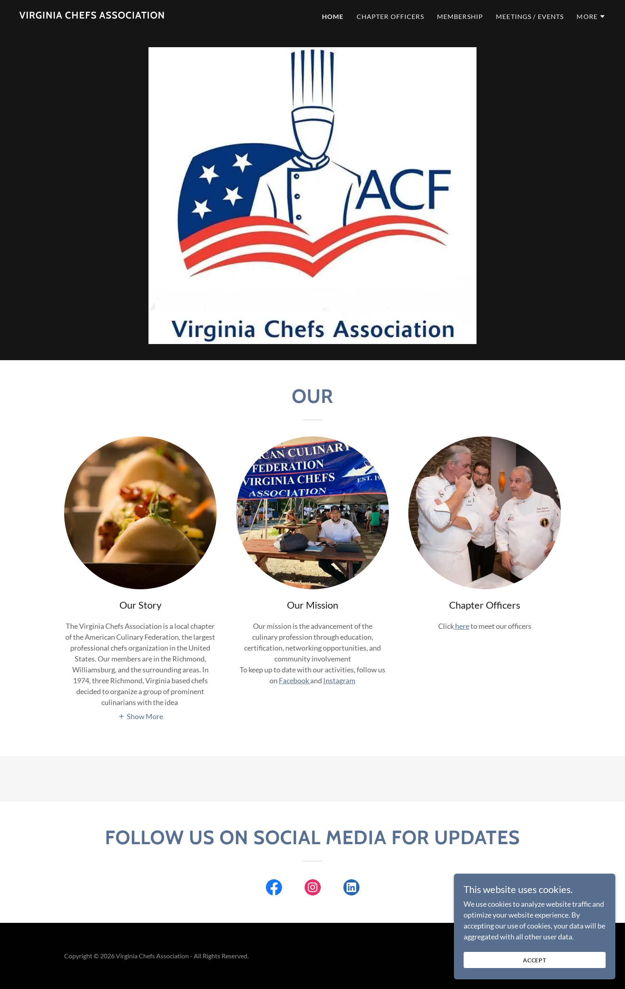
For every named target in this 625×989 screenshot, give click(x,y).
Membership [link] (460, 16)
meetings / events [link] (530, 16)
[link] (92, 15)
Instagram (339, 680)
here (461, 626)
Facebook (294, 680)
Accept (535, 976)
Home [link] (333, 16)
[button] (591, 16)
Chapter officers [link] (390, 16)
